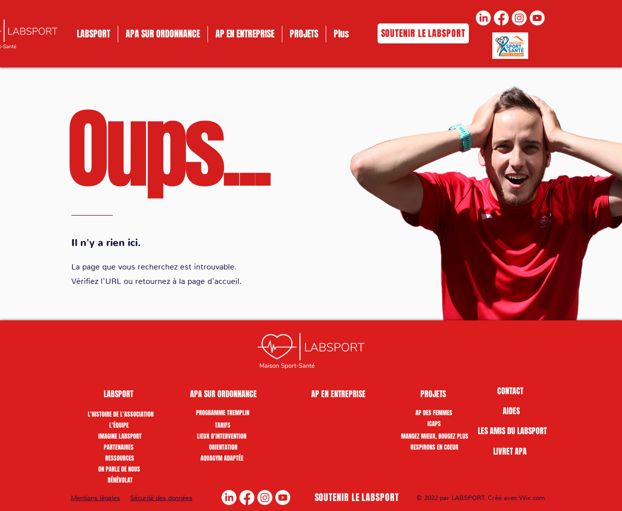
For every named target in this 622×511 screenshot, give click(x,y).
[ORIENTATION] (223, 447)
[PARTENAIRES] (119, 447)
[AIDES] (511, 411)
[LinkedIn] (483, 17)
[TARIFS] (222, 425)
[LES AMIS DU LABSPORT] (512, 431)
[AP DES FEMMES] (433, 412)
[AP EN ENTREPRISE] (338, 394)
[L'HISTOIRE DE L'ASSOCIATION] (121, 414)
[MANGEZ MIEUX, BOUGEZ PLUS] (434, 436)
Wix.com (532, 498)
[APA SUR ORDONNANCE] (223, 394)
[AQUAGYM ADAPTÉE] (222, 458)
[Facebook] (501, 17)
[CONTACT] (510, 391)
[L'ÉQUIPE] (119, 425)
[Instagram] (519, 17)
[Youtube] (537, 17)
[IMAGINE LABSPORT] (120, 436)
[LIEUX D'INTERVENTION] (221, 436)
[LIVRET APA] (510, 452)
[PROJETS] (433, 394)
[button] (119, 394)
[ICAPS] (434, 423)
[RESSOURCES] (119, 458)
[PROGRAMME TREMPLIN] (222, 413)
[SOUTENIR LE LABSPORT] (423, 33)
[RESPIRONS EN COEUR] (434, 447)
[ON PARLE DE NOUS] (119, 469)
